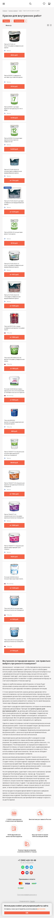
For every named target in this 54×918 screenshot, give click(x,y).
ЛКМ (20, 10)
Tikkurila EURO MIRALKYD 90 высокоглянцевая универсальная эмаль (14, 359)
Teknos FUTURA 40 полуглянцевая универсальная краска (13, 46)
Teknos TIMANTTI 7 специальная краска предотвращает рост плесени (14, 547)
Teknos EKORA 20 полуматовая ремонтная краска (13, 233)
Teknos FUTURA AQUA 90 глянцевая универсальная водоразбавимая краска (12, 296)
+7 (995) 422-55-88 (27, 860)
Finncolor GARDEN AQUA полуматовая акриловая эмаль (13, 578)
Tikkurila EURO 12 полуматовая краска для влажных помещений (14, 609)
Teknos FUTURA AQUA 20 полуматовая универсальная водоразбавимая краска (13, 171)
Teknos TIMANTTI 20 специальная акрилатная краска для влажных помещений (14, 484)
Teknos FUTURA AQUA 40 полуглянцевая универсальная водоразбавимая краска (13, 265)
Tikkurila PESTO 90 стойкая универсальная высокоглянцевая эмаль (14, 328)
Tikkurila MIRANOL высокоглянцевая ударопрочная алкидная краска (14, 422)
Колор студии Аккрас (9, 4)
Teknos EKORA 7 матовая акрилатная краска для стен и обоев (13, 108)
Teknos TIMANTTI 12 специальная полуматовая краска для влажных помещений (14, 453)
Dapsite (32, 901)
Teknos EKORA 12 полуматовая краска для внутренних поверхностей (13, 140)
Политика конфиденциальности (27, 895)
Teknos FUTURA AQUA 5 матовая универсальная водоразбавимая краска (14, 202)
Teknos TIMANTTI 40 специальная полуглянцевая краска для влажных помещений (14, 516)
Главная (5, 10)
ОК (27, 912)
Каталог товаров (13, 10)
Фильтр (8, 25)
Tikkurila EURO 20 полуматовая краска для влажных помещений (14, 640)
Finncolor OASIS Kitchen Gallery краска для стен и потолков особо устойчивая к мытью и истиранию (14, 390)
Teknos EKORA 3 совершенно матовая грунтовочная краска (13, 76)
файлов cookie (41, 909)
